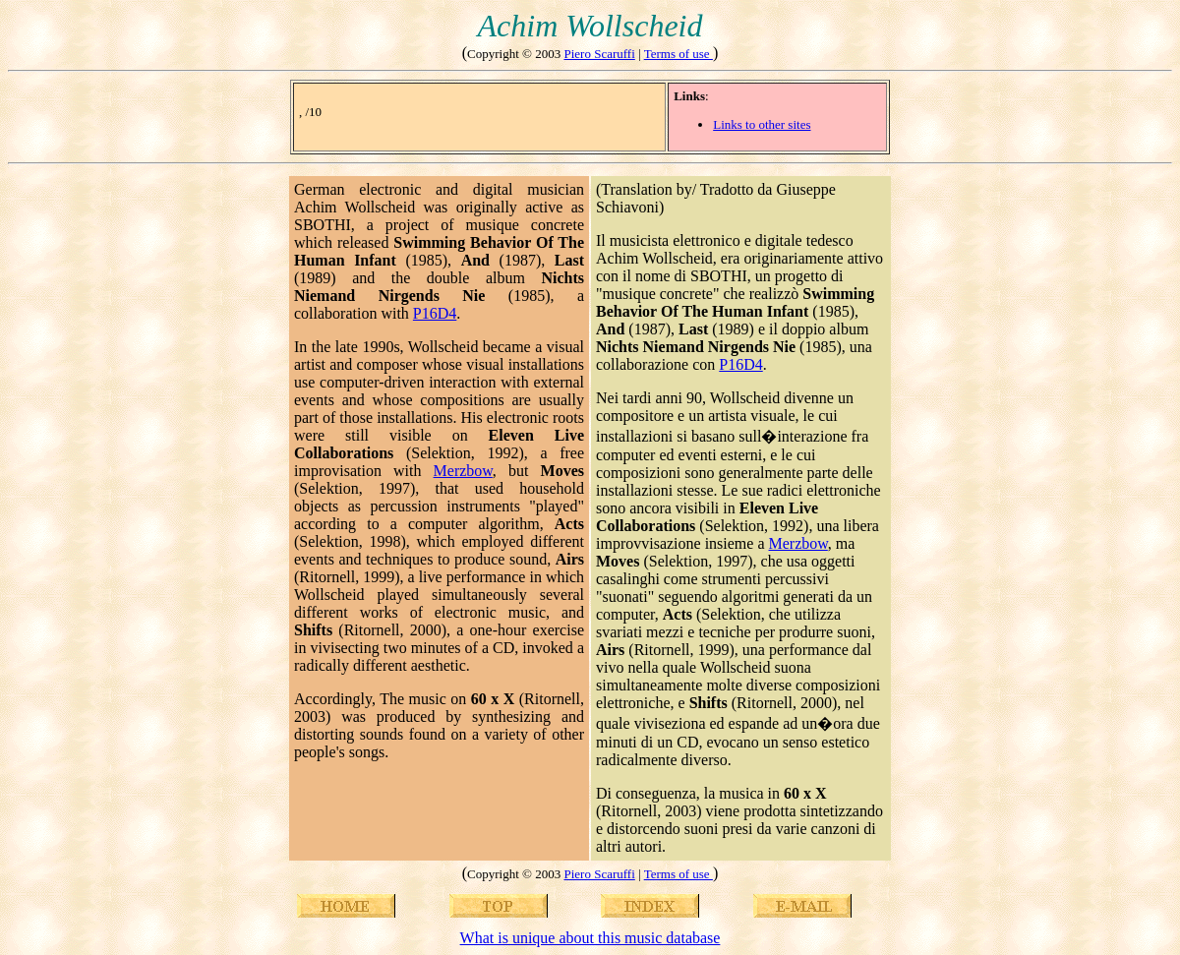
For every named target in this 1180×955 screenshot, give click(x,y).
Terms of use (678, 53)
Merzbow (463, 470)
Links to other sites (761, 124)
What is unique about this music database (590, 937)
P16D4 (434, 313)
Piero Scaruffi (598, 53)
